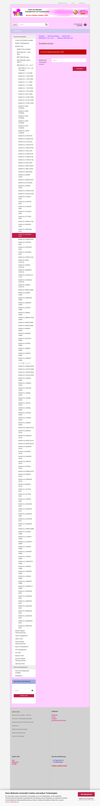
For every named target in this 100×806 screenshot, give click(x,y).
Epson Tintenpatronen (21, 646)
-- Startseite (16, 31)
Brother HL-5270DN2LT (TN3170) (25, 281)
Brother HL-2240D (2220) (25, 166)
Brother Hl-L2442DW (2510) (24, 452)
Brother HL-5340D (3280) (25, 290)
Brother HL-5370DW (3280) (24, 308)
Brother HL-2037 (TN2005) (23, 117)
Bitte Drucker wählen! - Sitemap (21, 715)
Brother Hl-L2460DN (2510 (26, 471)
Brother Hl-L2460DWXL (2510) (25, 480)
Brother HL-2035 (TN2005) (23, 112)
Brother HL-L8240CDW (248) (25, 597)
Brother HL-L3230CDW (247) (25, 510)
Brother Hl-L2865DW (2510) (24, 485)
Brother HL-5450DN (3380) (24, 329)
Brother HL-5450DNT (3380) (24, 334)
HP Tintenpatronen (20, 649)
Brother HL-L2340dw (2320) (24, 379)
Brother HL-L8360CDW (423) (25, 627)
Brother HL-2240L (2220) (25, 169)
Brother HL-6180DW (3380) (24, 354)
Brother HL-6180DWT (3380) (24, 359)
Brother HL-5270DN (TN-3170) (25, 276)
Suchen (79, 69)
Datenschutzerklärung (11, 802)
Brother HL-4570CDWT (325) (25, 248)
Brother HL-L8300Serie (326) (25, 612)
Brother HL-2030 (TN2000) (23, 107)
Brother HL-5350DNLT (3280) (24, 304)
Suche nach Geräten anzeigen (24, 40)
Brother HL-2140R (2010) (25, 154)
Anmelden (24, 695)
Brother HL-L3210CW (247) (24, 490)
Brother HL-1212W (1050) (26, 103)
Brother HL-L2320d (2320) (26, 372)
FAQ (13, 760)
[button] (63, 3)
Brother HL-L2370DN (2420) (24, 414)
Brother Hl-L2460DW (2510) (24, 475)
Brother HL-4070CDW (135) (24, 235)
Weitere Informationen (86, 799)
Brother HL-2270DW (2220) (24, 187)
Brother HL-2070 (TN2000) (23, 127)
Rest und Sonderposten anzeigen (22, 672)
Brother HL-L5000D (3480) (26, 529)
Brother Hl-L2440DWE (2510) (24, 447)
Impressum (15, 725)
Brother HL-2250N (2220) (25, 180)
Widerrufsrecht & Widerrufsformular (22, 722)
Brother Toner (19, 46)
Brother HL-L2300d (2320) (26, 366)
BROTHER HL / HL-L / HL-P (25, 65)
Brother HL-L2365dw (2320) (24, 409)
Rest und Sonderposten (21, 667)
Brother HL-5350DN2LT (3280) (25, 299)
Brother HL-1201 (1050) (25, 94)
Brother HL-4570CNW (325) (24, 253)
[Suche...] (15, 25)
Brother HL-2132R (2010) (25, 145)
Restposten (18, 675)
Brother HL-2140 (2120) (25, 151)
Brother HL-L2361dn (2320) (24, 404)
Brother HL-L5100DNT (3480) (25, 537)
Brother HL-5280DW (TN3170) (24, 286)
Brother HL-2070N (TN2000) (23, 132)
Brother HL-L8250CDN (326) (25, 602)
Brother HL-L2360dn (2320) (24, 394)
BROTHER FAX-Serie (23, 57)
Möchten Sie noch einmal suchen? (42, 62)
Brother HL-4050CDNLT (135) (25, 230)
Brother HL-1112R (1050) (25, 91)
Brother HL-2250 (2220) (25, 172)
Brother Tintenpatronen (22, 43)
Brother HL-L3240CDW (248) (25, 515)
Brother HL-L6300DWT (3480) (25, 572)
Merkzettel (81, 3)
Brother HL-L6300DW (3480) (24, 567)
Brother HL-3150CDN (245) (24, 197)
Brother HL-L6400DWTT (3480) (25, 587)
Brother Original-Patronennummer (20, 632)
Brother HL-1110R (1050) (25, 79)
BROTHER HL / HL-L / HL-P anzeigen (26, 69)
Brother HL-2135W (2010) (26, 148)
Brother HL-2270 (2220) (25, 182)
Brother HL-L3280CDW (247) (25, 525)
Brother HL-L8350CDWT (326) (25, 622)
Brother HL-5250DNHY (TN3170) (25, 271)
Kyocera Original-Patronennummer (20, 659)
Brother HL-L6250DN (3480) (24, 557)
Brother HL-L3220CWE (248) (25, 505)
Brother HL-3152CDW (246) (24, 207)
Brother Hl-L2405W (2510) (26, 443)
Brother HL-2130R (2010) (25, 139)
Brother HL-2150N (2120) (25, 157)
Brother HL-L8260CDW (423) (25, 607)
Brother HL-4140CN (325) (25, 239)
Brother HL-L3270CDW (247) (25, 520)
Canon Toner (19, 639)
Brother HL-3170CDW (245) (24, 212)
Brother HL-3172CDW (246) (24, 217)
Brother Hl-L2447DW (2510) (24, 467)
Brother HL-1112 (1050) (25, 85)
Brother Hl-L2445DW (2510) (24, 462)
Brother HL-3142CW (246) (26, 194)
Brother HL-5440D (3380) (25, 322)
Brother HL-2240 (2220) (25, 163)
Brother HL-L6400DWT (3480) (25, 582)
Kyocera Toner (19, 655)
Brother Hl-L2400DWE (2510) (24, 436)
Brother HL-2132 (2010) (25, 142)
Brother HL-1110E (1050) (25, 76)
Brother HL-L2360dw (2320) (24, 399)
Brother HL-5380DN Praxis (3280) (26, 318)
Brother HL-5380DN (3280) (24, 313)
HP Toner (18, 652)
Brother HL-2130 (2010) (25, 136)
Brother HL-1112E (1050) (25, 88)
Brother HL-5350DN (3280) (24, 294)
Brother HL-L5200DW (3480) (24, 547)
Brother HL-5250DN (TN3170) (24, 266)
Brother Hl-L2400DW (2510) (24, 431)
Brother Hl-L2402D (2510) (26, 440)
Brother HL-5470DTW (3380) (24, 339)
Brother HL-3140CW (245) (26, 190)
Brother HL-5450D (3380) (25, 325)
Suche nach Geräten (20, 36)
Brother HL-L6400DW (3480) (24, 577)
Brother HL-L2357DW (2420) (24, 389)
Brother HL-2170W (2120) (26, 160)
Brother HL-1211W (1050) (26, 100)
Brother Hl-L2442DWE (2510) (24, 457)
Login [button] (73, 3)
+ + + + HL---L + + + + (24, 363)
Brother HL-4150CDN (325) (24, 243)
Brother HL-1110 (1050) (25, 73)
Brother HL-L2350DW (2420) (24, 384)
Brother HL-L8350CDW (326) (25, 617)
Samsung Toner (20, 663)
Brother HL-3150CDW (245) (24, 202)
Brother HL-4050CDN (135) (24, 225)
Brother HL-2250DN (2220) (24, 176)
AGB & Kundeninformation (20, 729)
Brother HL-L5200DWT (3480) (25, 552)
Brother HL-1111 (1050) (25, 82)
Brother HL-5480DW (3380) (24, 349)
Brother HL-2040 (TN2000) (23, 122)
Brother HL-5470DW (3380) (24, 344)
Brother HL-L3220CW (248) (24, 500)
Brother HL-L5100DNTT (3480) (25, 542)
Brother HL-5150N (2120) (25, 257)
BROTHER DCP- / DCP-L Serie (24, 53)
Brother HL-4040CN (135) (25, 221)
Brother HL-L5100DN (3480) (24, 532)
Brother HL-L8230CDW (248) (25, 592)
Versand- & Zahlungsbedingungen (22, 718)
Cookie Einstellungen (18, 736)
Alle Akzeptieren (86, 794)
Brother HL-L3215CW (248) (24, 495)
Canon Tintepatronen (21, 635)
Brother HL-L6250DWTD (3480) (25, 562)
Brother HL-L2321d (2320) (26, 375)
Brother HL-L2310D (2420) (26, 369)
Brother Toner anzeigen (24, 49)
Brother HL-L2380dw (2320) (24, 423)
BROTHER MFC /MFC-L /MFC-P (24, 61)
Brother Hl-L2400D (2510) (26, 427)
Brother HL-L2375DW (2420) (24, 419)
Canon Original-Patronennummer (20, 642)
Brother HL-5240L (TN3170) (23, 261)
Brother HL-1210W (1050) (26, 97)
